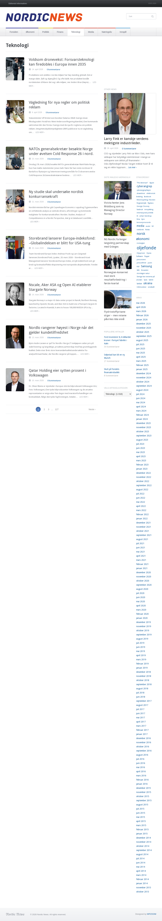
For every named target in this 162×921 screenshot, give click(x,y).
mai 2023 (140, 452)
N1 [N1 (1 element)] (153, 226)
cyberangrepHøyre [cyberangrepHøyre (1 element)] (144, 190)
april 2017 (141, 721)
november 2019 (143, 626)
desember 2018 (143, 672)
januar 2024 (142, 419)
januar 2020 (142, 618)
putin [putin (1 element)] (150, 263)
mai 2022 (140, 502)
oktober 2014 (142, 846)
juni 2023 (140, 448)
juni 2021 (140, 547)
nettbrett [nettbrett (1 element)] (140, 230)
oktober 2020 (142, 581)
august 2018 (142, 688)
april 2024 (141, 406)
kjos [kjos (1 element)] (143, 219)
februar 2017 (142, 730)
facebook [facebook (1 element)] (147, 197)
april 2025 (141, 357)
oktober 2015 (142, 796)
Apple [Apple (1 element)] (152, 183)
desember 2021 (143, 522)
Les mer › (40, 132)
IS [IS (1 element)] (137, 216)
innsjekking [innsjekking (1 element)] (148, 210)
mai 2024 (140, 402)
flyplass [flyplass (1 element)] (151, 203)
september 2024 (144, 386)
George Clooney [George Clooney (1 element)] (143, 206)
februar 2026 (142, 315)
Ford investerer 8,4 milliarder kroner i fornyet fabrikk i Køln (117, 340)
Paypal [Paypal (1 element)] (146, 256)
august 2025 (142, 340)
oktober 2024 (142, 381)
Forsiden (14, 32)
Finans (60, 32)
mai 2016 (140, 767)
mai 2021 (140, 551)
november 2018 (143, 676)
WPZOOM (151, 914)
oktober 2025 (142, 332)
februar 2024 (142, 415)
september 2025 (144, 336)
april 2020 (141, 605)
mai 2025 (140, 352)
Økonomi (30, 32)
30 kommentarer (112, 346)
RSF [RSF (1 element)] (138, 267)
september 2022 (144, 485)
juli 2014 (140, 858)
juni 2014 (140, 862)
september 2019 (144, 634)
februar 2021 (142, 564)
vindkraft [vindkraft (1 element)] (151, 287)
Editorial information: (18, 3)
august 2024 (142, 390)
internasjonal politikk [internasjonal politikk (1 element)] (145, 213)
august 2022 (142, 489)
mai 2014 (140, 867)
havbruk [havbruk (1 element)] (140, 210)
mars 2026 (141, 311)
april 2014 (141, 871)
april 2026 (141, 307)
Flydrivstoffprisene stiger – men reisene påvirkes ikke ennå (115, 315)
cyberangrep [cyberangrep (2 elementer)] (144, 186)
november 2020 (143, 576)
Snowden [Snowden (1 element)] (144, 270)
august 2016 (142, 755)
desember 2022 (143, 473)
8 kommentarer (111, 375)
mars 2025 (141, 361)
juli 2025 (140, 344)
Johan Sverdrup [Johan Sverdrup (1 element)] (146, 216)
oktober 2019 (142, 630)
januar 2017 (142, 734)
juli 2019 (140, 643)
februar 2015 (142, 829)
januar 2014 (142, 883)
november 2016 (143, 742)
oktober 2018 (142, 680)
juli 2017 (140, 709)
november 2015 (143, 792)
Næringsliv (107, 32)
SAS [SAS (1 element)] (138, 270)
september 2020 (144, 585)
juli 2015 (140, 809)
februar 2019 (142, 663)
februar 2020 (142, 614)
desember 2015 (143, 788)
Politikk (45, 32)
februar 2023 (142, 464)
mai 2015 (140, 817)
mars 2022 (141, 510)
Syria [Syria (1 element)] (145, 280)
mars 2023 (141, 460)
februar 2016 (142, 780)
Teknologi (75, 32)
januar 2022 (142, 518)
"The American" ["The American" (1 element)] (142, 183)
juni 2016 (140, 763)
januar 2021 (142, 568)
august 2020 (142, 589)
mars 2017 (141, 726)
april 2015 (141, 821)
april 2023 (141, 456)
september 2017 (144, 701)
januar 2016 (142, 784)
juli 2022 (140, 493)
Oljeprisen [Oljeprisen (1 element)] (141, 253)
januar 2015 (142, 833)
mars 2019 (141, 659)
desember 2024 (143, 373)
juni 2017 (140, 713)
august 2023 (142, 440)
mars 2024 (141, 411)
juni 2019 (140, 647)
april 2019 (141, 655)
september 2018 (144, 684)
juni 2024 (140, 398)
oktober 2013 (142, 891)
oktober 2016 (142, 746)
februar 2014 (142, 879)
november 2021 (143, 527)
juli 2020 (140, 593)
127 (56, 409)
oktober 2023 (142, 431)
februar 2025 (142, 365)
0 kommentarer (53, 69)
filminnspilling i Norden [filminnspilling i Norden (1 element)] (146, 200)
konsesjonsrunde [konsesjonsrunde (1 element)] (144, 222)
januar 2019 (142, 668)
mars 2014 (141, 875)
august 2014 (142, 854)
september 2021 (144, 535)
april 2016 (141, 771)
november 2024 (143, 377)
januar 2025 (142, 369)
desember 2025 (143, 323)
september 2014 (144, 850)
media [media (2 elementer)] (140, 225)
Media (91, 32)
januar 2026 (142, 319)
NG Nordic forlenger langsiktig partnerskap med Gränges (116, 243)
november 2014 (143, 842)
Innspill (123, 32)
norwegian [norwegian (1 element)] (141, 243)
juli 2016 (140, 759)
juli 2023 (140, 444)
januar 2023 (142, 469)
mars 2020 (141, 610)
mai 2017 (140, 717)
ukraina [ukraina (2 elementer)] (147, 283)
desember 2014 (143, 838)
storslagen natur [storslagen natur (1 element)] (143, 273)
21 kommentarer (112, 361)
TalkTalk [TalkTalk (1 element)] (139, 284)
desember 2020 (143, 572)
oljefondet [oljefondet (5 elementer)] (147, 247)
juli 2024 (140, 394)
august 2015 (142, 804)
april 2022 (141, 506)
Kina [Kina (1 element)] (138, 219)
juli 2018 (140, 692)
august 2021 (142, 539)
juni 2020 (140, 597)
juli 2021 (140, 543)
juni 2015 (140, 813)
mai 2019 (140, 651)
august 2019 (142, 639)
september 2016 (144, 750)
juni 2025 (140, 348)
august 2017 (142, 705)
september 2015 (144, 800)
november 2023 (143, 427)
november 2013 (143, 887)
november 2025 (143, 328)
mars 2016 (141, 775)
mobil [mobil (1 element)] (148, 226)
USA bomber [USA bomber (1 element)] (141, 287)
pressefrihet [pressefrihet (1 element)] (141, 263)
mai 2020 (140, 601)
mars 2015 (141, 825)
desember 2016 (143, 738)
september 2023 (144, 435)
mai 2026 (140, 303)
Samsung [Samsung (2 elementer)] (146, 266)
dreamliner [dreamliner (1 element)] (141, 193)
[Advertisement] (130, 63)
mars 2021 (141, 560)
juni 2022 (140, 498)
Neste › (92, 409)
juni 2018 (140, 697)
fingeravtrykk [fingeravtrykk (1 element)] (141, 203)
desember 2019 (143, 622)
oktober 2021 (142, 531)
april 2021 (141, 556)
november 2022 (143, 477)
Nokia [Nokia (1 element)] (147, 230)
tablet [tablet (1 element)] (151, 280)
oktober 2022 (142, 481)
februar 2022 (142, 514)
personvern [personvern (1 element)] (141, 260)
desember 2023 (143, 423)
